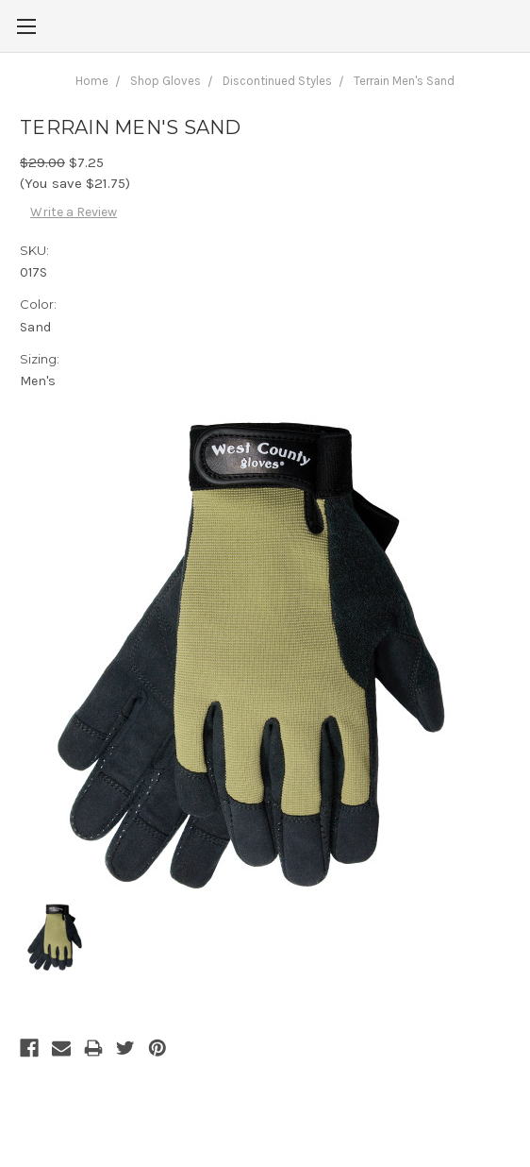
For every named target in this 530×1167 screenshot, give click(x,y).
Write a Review (73, 212)
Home (91, 81)
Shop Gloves (165, 81)
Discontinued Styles (277, 81)
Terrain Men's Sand (404, 81)
